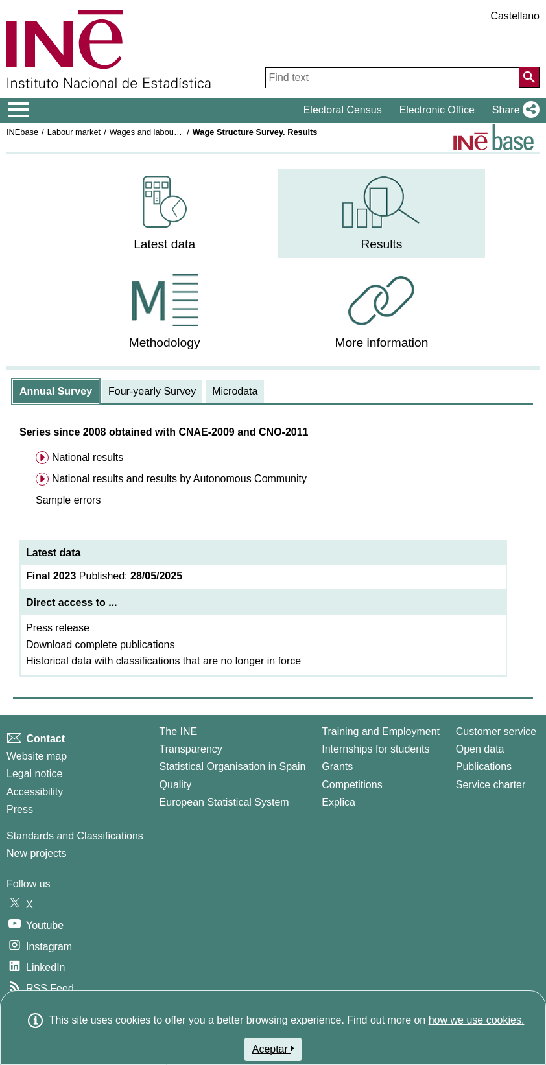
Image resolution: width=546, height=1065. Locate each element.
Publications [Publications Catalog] (484, 766)
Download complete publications (100, 644)
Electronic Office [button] (437, 109)
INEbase (22, 132)
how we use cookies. (477, 1019)
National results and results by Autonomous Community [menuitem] (179, 478)
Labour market (74, 132)
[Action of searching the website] (529, 77)
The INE (179, 731)
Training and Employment (381, 731)
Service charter (491, 784)
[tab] (56, 391)
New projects (36, 853)
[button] (513, 110)
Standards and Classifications (74, 835)
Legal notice (34, 773)
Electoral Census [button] (342, 109)
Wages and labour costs (154, 132)
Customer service (496, 731)
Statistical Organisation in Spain (233, 766)
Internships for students (375, 749)
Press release (57, 627)
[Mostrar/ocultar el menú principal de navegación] (18, 110)
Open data (480, 749)
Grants (337, 766)
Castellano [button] (515, 15)
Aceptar (273, 1049)
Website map (36, 756)
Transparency (191, 749)
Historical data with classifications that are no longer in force (163, 660)
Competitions (352, 784)
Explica (338, 802)
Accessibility (34, 791)
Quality (176, 784)
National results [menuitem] (87, 457)
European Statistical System (224, 802)
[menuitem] (164, 213)
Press (19, 809)
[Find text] (392, 77)
